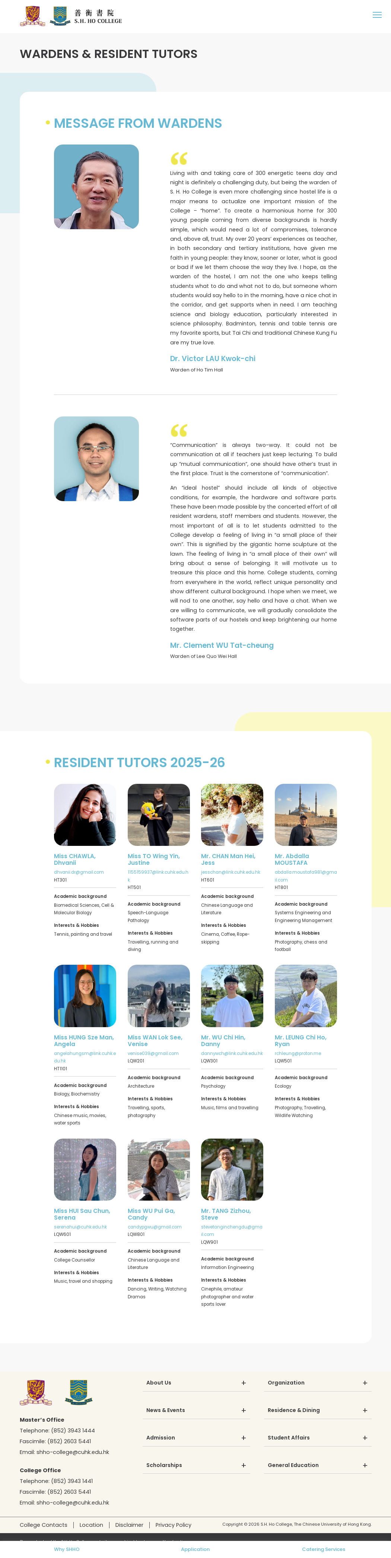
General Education (293, 1465)
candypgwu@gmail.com (155, 1227)
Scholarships (164, 1465)
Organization (286, 1383)
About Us (158, 1383)
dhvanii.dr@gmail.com (79, 872)
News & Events (165, 1410)
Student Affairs (289, 1438)
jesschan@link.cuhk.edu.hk (230, 872)
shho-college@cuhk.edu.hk (72, 1452)
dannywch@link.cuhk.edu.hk (232, 1053)
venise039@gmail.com (153, 1053)
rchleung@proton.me (298, 1053)
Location (91, 1525)
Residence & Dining (294, 1410)
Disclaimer (129, 1525)
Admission (160, 1438)
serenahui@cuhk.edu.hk (80, 1227)
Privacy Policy (173, 1525)
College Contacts (43, 1525)
